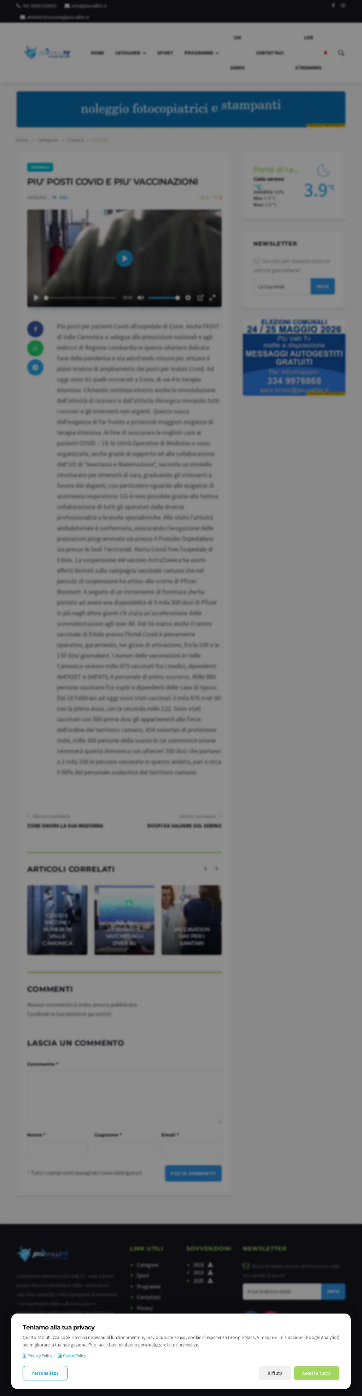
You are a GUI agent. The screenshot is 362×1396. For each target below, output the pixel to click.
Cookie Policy (72, 1355)
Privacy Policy (37, 1355)
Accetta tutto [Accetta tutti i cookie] (316, 1373)
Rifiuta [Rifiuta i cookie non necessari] (275, 1373)
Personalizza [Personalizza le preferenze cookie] (45, 1373)
